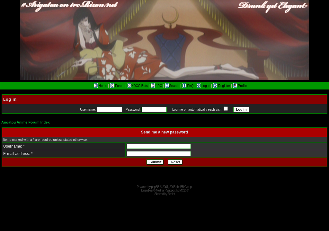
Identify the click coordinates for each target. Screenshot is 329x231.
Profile (240, 86)
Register (222, 86)
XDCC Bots (138, 86)
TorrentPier (146, 190)
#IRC (156, 86)
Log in (204, 86)
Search (172, 86)
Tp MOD (181, 190)
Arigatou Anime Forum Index (25, 122)
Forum (117, 86)
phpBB (155, 187)
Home (100, 86)
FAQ (188, 86)
